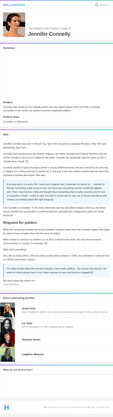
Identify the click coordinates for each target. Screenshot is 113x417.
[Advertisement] (56, 77)
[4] (11, 215)
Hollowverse (14, 5)
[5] (46, 243)
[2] (52, 199)
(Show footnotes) (11, 284)
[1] (27, 161)
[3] (33, 211)
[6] (91, 272)
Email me (90, 407)
